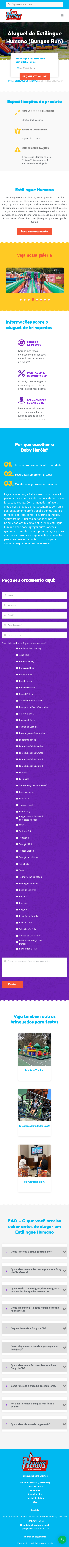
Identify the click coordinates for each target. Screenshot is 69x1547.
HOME (10, 81)
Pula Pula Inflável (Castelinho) (35, 1482)
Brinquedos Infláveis (27, 81)
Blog (35, 1502)
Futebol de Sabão (35, 1498)
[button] (21, 299)
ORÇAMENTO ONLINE (34, 76)
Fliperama (35, 1490)
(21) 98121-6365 (35, 1521)
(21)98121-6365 (27, 68)
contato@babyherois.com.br (35, 1525)
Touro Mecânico (35, 1486)
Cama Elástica (35, 1494)
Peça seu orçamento (34, 231)
